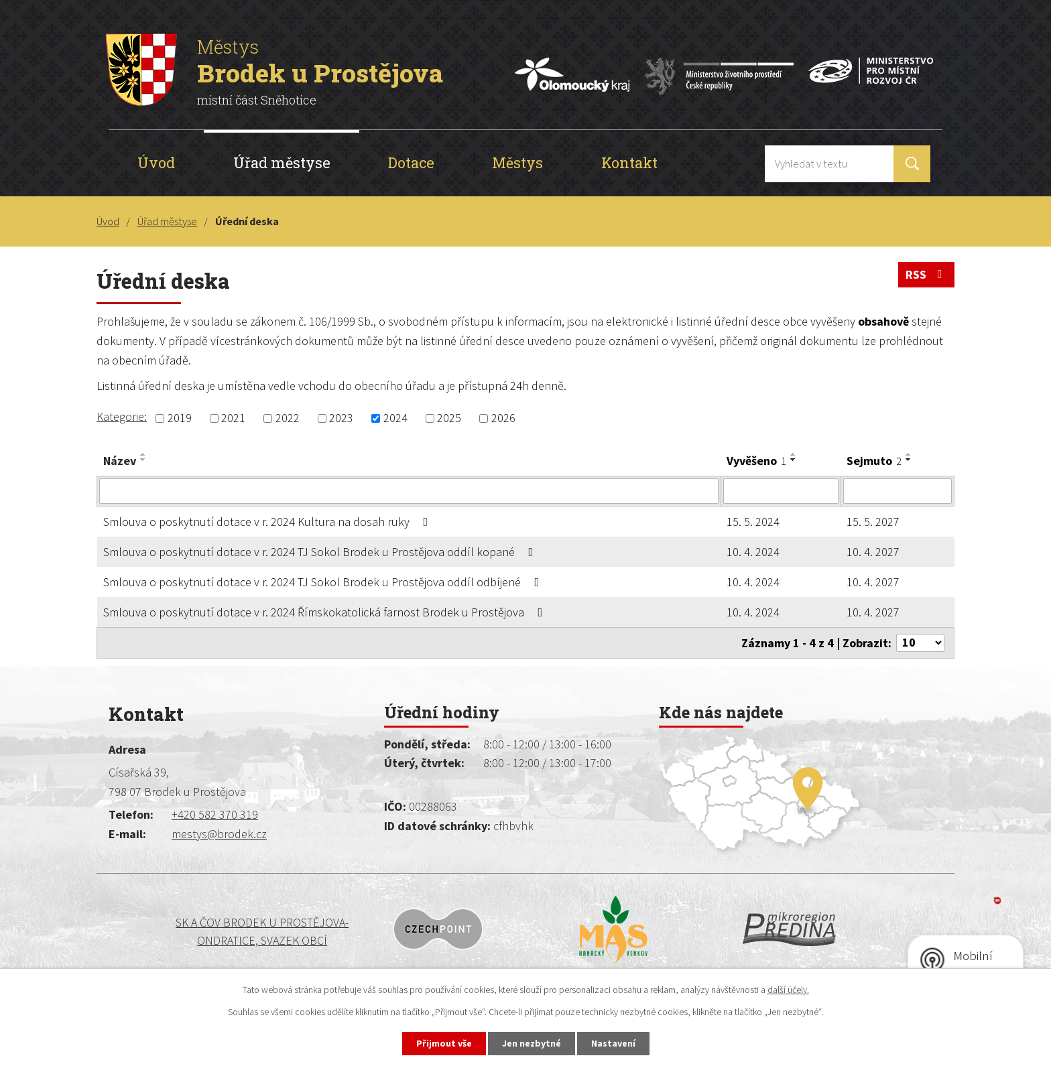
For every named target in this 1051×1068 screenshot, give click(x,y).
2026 (503, 418)
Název (119, 460)
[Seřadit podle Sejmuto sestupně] (909, 459)
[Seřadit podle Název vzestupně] (143, 454)
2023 (341, 418)
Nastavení (613, 1043)
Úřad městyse (281, 162)
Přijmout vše (444, 1043)
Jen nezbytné (531, 1043)
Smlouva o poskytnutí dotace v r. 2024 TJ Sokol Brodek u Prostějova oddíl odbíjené (324, 582)
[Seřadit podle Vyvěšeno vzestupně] (793, 454)
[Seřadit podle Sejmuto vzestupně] (909, 454)
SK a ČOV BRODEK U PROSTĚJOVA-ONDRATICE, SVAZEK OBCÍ (208, 931)
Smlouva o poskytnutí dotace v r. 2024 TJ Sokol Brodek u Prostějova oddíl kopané (321, 551)
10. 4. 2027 (873, 551)
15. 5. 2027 (873, 521)
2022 (287, 418)
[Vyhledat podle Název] (409, 491)
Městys (517, 162)
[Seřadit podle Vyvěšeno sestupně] (793, 459)
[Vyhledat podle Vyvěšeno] (781, 491)
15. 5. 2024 (753, 521)
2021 (233, 418)
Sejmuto (874, 460)
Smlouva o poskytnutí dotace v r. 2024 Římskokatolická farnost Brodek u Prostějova (325, 612)
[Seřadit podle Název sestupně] (143, 459)
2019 (180, 418)
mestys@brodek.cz (219, 834)
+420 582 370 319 (215, 814)
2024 (395, 418)
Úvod (156, 162)
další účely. (788, 990)
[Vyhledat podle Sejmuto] (897, 491)
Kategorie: (122, 416)
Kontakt (629, 162)
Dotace (411, 162)
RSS (927, 274)
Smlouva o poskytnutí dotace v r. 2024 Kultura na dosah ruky (268, 521)
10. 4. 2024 (753, 551)
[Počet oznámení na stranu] (920, 643)
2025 (449, 418)
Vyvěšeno (756, 460)
